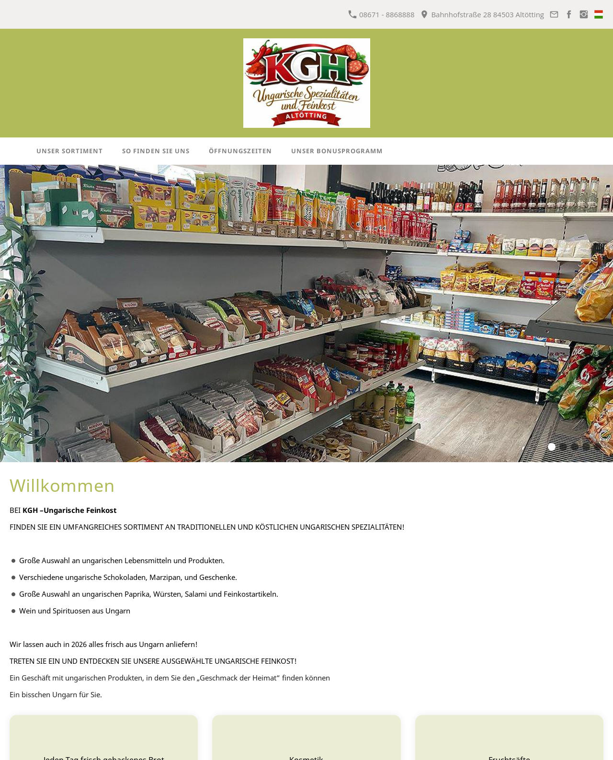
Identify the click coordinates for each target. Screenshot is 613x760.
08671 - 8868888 (381, 14)
